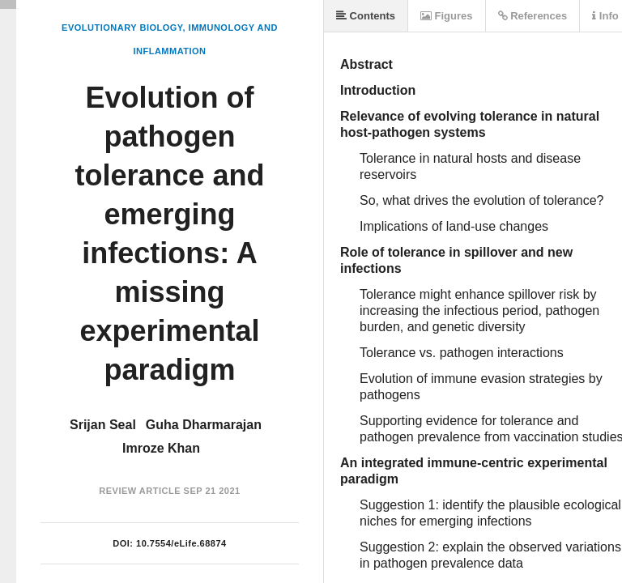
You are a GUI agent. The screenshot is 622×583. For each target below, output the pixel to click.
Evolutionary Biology (122, 27)
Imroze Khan (161, 448)
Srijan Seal (103, 425)
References (533, 16)
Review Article (140, 491)
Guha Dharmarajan (204, 425)
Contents (365, 16)
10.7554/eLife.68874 (181, 543)
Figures (446, 16)
